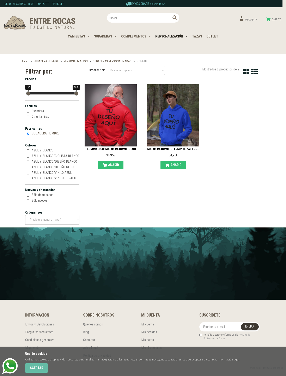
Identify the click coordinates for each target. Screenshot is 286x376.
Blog (31, 4)
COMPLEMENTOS (136, 36)
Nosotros (19, 4)
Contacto (43, 4)
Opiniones (58, 4)
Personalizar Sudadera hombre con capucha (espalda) (111, 149)
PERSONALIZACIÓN (171, 36)
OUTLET (212, 36)
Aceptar (36, 368)
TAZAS (197, 36)
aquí (236, 359)
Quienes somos (93, 324)
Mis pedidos (149, 332)
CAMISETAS (79, 36)
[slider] (28, 93)
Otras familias (40, 116)
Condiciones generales (39, 340)
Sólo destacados (42, 195)
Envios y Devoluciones (39, 324)
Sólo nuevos (39, 200)
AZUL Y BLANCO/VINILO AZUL (52, 173)
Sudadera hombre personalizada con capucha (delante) (173, 149)
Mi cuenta (147, 324)
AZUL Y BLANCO (43, 150)
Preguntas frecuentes (39, 332)
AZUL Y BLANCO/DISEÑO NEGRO (53, 167)
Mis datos (147, 340)
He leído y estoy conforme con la (224, 336)
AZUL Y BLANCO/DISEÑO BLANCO (54, 161)
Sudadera (38, 111)
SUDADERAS (105, 36)
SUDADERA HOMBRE (45, 133)
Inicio (7, 4)
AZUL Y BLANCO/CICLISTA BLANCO (55, 156)
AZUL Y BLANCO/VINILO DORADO (54, 178)
